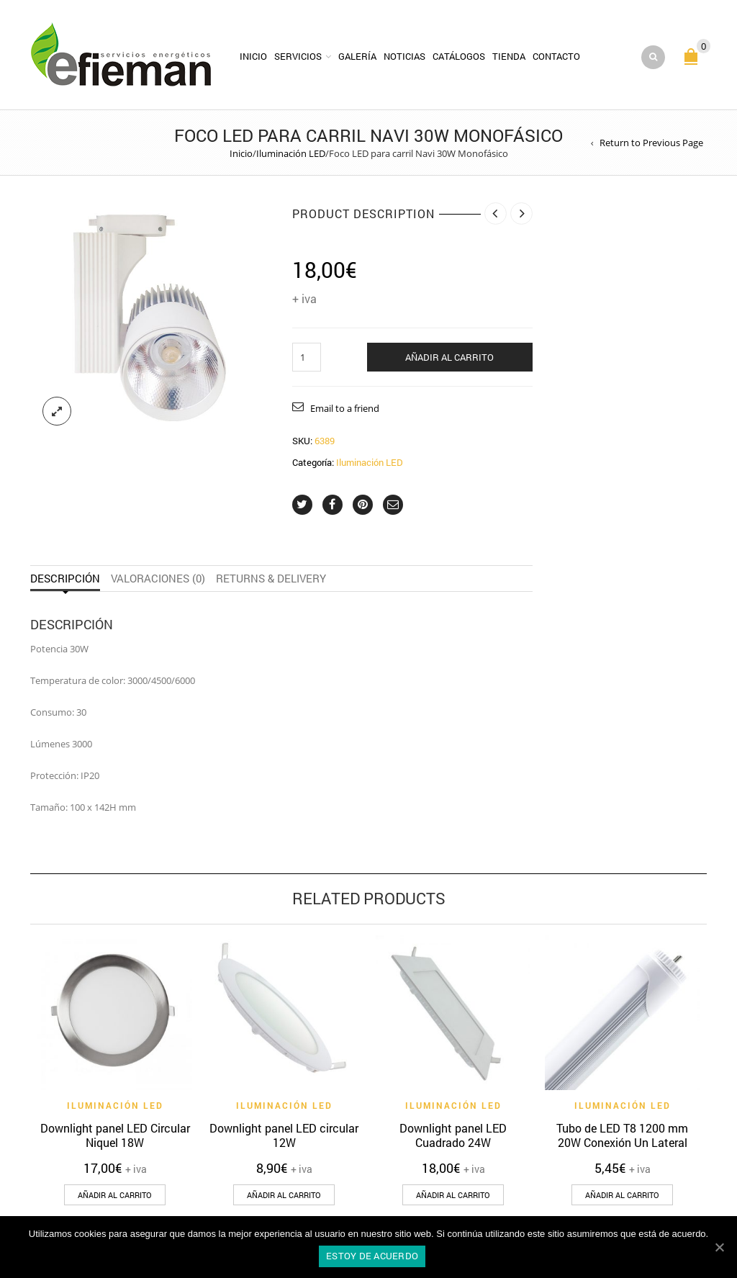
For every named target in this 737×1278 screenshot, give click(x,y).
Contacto (556, 56)
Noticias (404, 56)
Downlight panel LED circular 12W (283, 1135)
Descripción (65, 578)
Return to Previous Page (651, 142)
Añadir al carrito (449, 357)
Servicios (298, 56)
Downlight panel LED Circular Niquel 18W (115, 1135)
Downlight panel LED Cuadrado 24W (453, 1135)
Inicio (253, 56)
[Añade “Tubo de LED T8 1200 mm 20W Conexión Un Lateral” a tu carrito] (622, 1194)
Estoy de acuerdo (372, 1255)
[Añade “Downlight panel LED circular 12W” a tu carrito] (284, 1194)
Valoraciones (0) (158, 578)
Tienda (508, 56)
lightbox (56, 411)
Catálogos (459, 56)
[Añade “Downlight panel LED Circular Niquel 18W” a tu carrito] (115, 1194)
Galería (357, 56)
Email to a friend (344, 408)
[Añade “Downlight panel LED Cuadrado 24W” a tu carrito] (453, 1194)
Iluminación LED (290, 153)
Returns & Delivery (271, 578)
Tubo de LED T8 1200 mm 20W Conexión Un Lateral (622, 1135)
